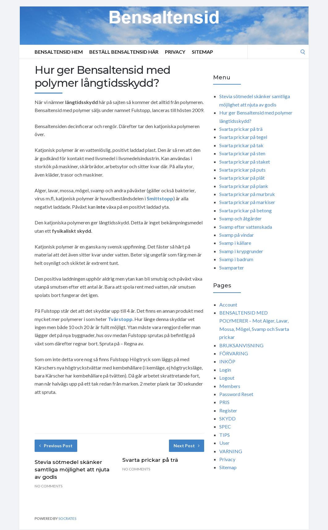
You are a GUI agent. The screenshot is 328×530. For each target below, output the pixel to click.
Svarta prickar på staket (244, 162)
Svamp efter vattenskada (245, 227)
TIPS (224, 435)
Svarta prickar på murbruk (247, 194)
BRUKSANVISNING (241, 345)
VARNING (230, 451)
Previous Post (56, 445)
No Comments (48, 486)
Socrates (67, 518)
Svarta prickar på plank (243, 186)
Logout (226, 378)
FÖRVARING (233, 353)
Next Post (187, 445)
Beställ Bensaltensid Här (123, 52)
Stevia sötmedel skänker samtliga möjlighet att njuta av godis (72, 469)
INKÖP (227, 361)
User (224, 443)
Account (228, 304)
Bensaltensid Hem (59, 52)
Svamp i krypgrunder (241, 251)
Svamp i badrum (236, 259)
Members (229, 386)
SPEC (225, 426)
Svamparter (231, 267)
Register (228, 410)
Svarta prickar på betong (245, 210)
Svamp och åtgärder (240, 218)
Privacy (175, 52)
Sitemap (202, 52)
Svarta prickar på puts (242, 170)
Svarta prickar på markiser (247, 202)
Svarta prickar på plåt (242, 178)
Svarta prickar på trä (150, 460)
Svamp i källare (235, 243)
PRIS (224, 402)
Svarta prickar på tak (241, 145)
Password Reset (236, 394)
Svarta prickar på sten (242, 153)
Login (225, 370)
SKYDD (227, 418)
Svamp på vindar (236, 235)
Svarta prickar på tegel (243, 137)
